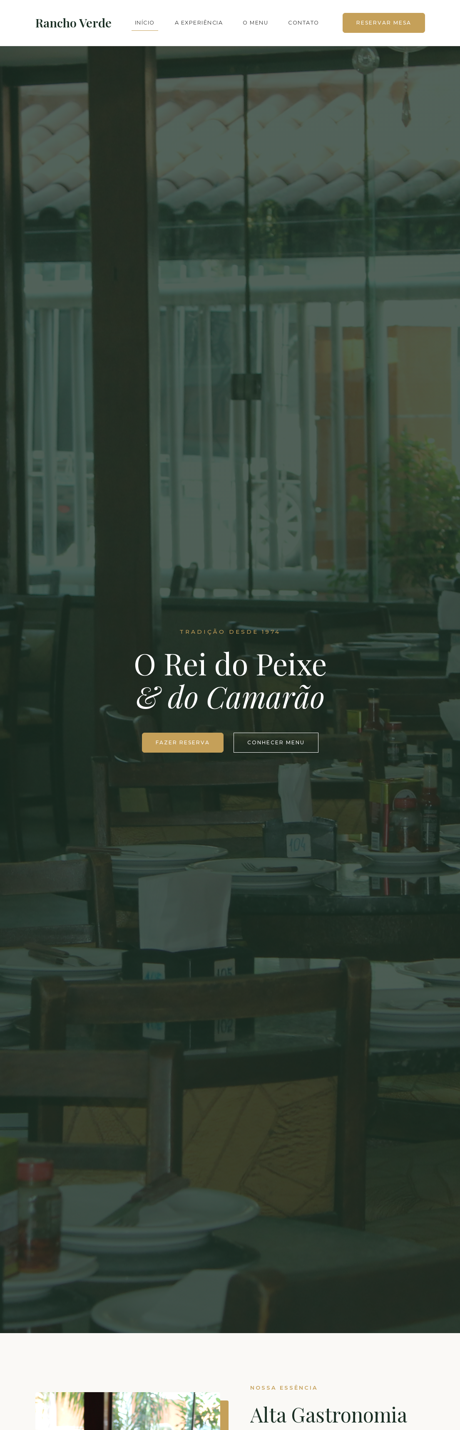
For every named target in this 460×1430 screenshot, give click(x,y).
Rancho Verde (73, 22)
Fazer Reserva (183, 742)
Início (145, 23)
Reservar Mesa (383, 23)
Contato (303, 23)
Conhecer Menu (276, 742)
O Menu (255, 23)
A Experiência (199, 23)
